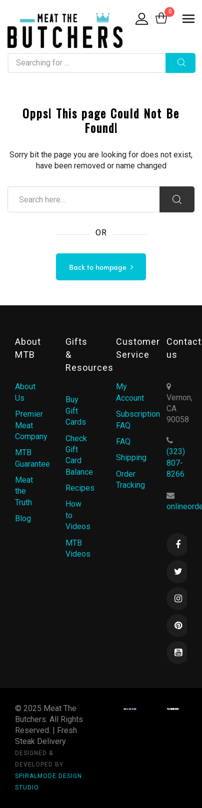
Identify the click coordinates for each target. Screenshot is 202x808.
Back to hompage (97, 267)
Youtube (178, 652)
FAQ (123, 441)
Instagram (178, 598)
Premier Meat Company (31, 425)
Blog (23, 518)
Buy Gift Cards (76, 411)
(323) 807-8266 (175, 463)
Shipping (131, 457)
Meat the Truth (24, 491)
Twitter (178, 571)
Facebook (178, 544)
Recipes (80, 488)
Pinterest (178, 625)
